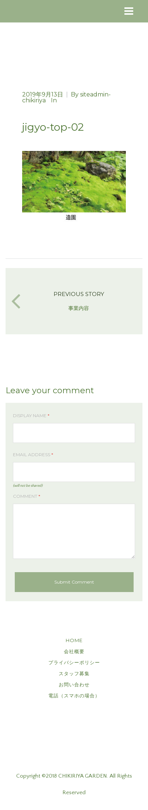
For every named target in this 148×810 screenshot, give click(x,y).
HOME (74, 640)
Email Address (33, 454)
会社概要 (74, 651)
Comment (26, 496)
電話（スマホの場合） (74, 695)
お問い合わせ (74, 684)
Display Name (31, 415)
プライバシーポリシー (74, 662)
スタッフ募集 (74, 673)
